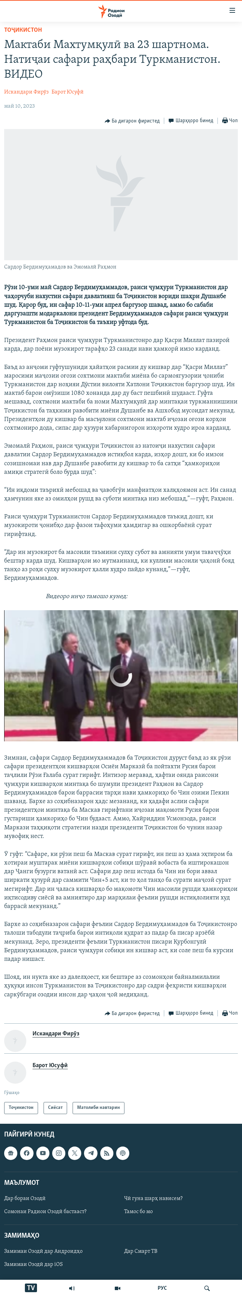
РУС (162, 1288)
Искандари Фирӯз (26, 92)
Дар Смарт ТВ (140, 1251)
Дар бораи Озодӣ (25, 1198)
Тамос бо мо (138, 1212)
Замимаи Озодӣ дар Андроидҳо (43, 1251)
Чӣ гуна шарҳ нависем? (153, 1198)
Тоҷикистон (23, 30)
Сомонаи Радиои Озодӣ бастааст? (45, 1212)
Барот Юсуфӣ (68, 92)
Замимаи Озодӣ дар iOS (33, 1264)
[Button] (132, 121)
